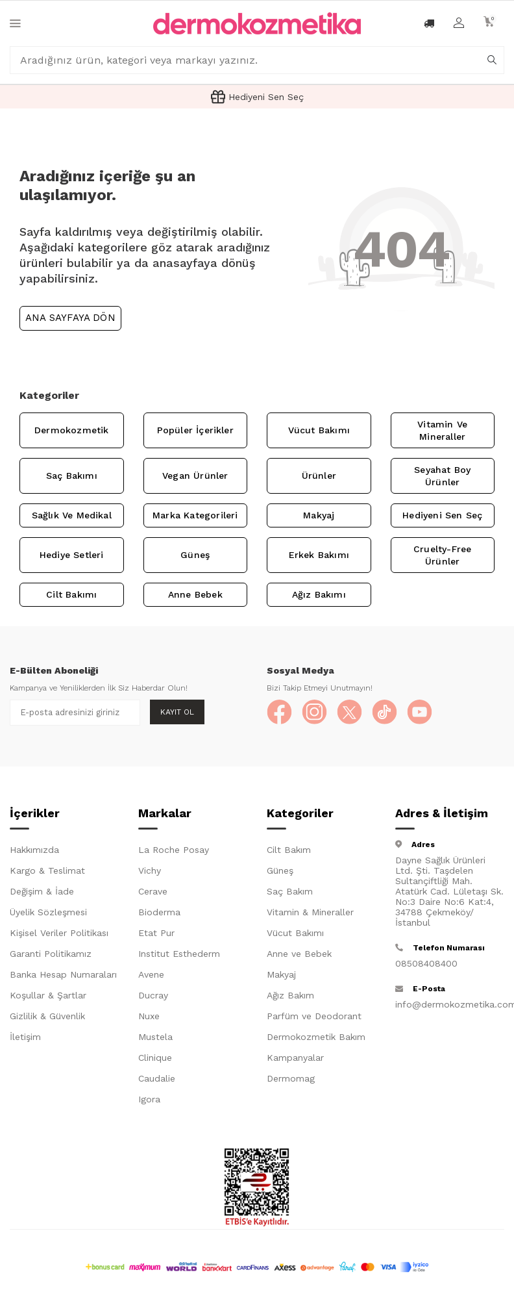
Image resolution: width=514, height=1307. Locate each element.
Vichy (149, 871)
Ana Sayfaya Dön (70, 318)
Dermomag (291, 1079)
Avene (151, 975)
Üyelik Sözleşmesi (48, 912)
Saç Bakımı (71, 475)
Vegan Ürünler (195, 475)
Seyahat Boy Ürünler (442, 475)
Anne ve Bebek (299, 954)
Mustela (155, 1037)
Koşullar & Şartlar (48, 996)
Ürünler (319, 475)
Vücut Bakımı (319, 430)
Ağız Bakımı (319, 594)
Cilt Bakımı (71, 594)
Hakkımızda (34, 850)
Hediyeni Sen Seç (442, 515)
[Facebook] (280, 713)
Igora (149, 1100)
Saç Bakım (290, 892)
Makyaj (318, 515)
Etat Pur (156, 933)
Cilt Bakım (289, 850)
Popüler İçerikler (195, 430)
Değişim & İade (42, 892)
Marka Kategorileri (195, 515)
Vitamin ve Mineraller (442, 430)
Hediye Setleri (72, 555)
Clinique (155, 1058)
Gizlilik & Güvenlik (47, 1016)
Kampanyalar (295, 1058)
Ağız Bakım (290, 996)
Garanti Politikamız (51, 954)
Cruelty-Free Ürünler (442, 555)
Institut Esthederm (179, 954)
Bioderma (159, 912)
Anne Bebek (195, 594)
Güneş (195, 555)
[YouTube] (422, 713)
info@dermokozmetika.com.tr (449, 1005)
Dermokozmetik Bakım (316, 1037)
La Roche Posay (173, 850)
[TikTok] (387, 713)
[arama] (492, 60)
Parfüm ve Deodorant (314, 1016)
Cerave (152, 892)
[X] (351, 713)
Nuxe (149, 1016)
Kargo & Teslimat (47, 871)
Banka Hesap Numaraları (63, 975)
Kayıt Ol (177, 712)
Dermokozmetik (71, 430)
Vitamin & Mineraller (310, 912)
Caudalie (156, 1079)
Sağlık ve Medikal (72, 515)
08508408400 (426, 964)
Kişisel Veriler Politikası (59, 933)
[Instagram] (315, 713)
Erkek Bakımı (319, 555)
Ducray (153, 996)
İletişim (25, 1037)
